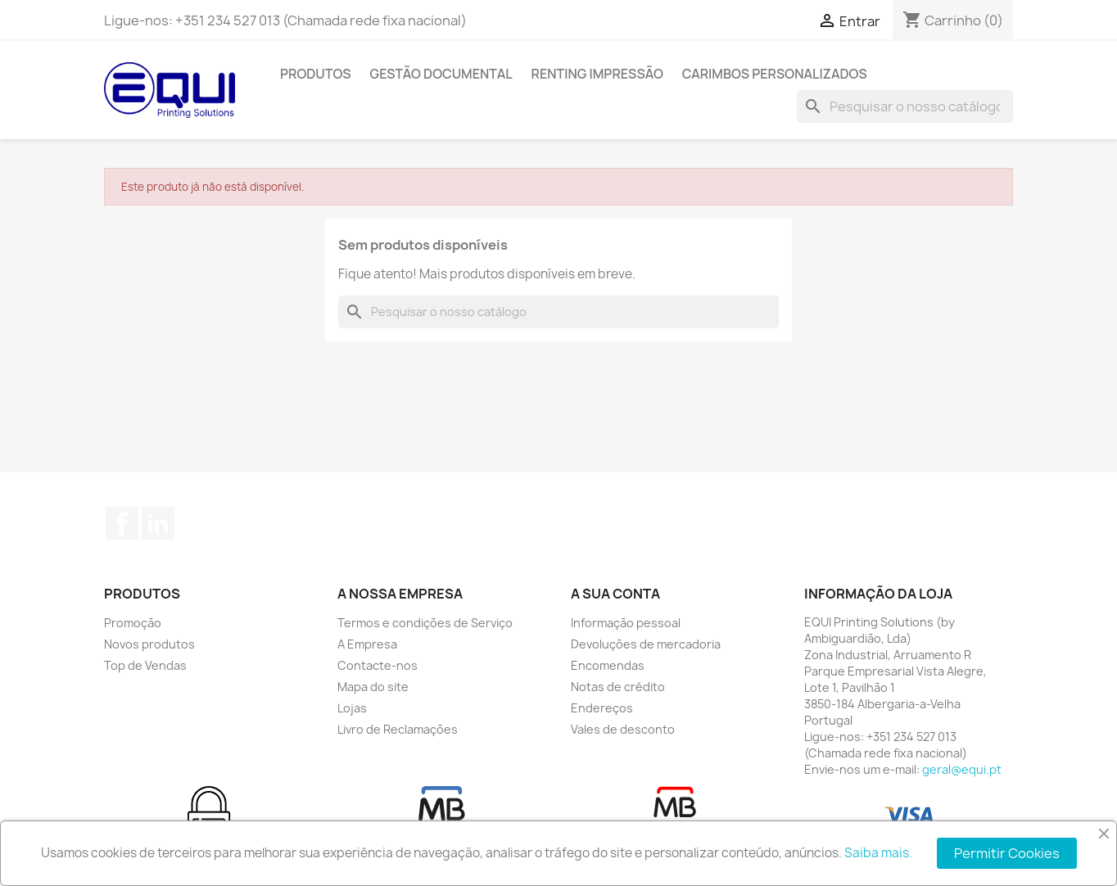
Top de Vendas (145, 665)
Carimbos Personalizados (774, 74)
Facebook (122, 523)
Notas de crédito (618, 686)
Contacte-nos (377, 665)
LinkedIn (158, 523)
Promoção (132, 623)
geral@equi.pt (962, 769)
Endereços (602, 708)
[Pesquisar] (905, 106)
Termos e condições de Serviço (425, 623)
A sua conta (615, 594)
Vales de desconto (623, 729)
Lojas (352, 708)
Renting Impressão (597, 74)
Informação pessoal (626, 623)
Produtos (315, 74)
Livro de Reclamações (397, 729)
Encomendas (607, 665)
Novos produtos (149, 644)
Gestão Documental (441, 74)
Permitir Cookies (1007, 853)
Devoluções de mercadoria (646, 644)
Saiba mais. (878, 852)
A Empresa (367, 644)
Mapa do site (373, 686)
